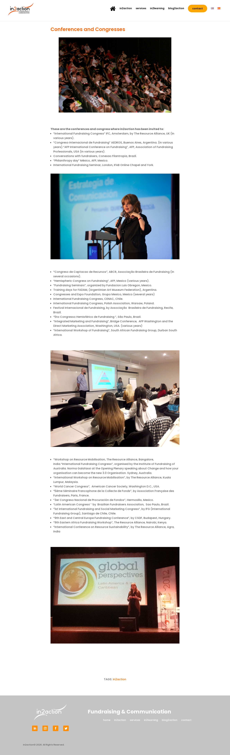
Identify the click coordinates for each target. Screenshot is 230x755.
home (106, 719)
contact (197, 8)
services (141, 8)
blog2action (176, 8)
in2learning (157, 8)
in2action (126, 8)
